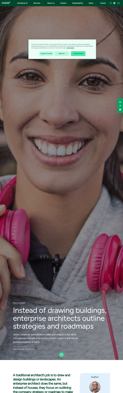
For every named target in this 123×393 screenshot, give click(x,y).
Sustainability (77, 3)
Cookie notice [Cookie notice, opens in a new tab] (70, 48)
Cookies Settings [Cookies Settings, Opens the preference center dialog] (78, 53)
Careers (63, 3)
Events (103, 3)
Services (36, 3)
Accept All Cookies (46, 53)
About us (50, 3)
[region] (62, 49)
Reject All (62, 53)
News (91, 3)
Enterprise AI (22, 3)
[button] (37, 3)
